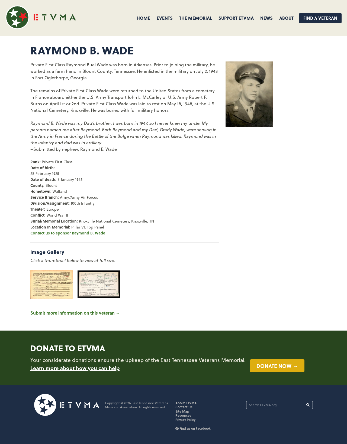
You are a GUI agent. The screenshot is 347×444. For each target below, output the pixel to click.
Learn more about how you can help (75, 368)
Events (165, 18)
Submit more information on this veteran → (75, 313)
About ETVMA (186, 402)
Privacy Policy (185, 419)
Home (143, 18)
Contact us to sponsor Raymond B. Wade (67, 233)
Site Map (182, 411)
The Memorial (195, 18)
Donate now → (277, 366)
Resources (183, 415)
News (266, 18)
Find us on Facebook (193, 428)
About (286, 18)
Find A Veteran (320, 18)
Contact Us (183, 406)
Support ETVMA (236, 18)
